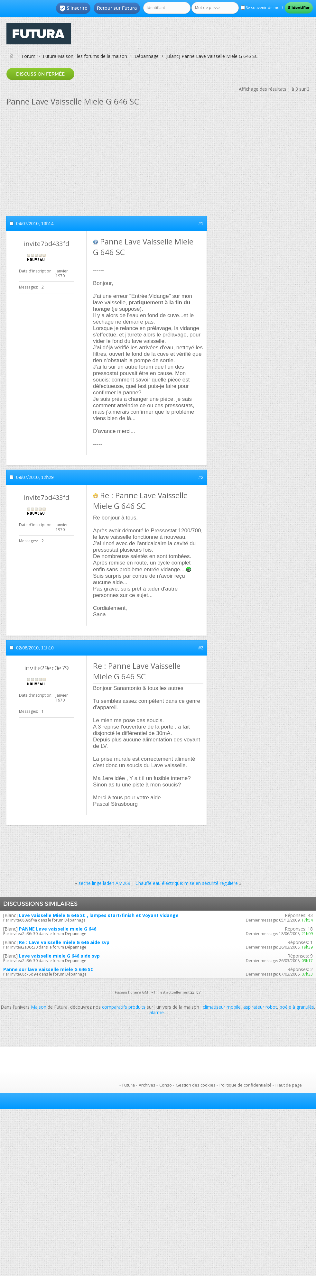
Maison (38, 1007)
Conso (165, 1085)
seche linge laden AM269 (104, 883)
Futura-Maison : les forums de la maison (85, 56)
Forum (28, 56)
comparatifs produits (123, 1007)
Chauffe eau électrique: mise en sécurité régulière (186, 883)
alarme (156, 1012)
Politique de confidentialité (245, 1085)
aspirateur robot (260, 1007)
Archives (147, 1085)
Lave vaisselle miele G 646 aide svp (59, 956)
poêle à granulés (297, 1007)
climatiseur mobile (222, 1007)
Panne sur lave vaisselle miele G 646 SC (48, 969)
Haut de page (288, 1085)
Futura (128, 1085)
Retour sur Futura (117, 8)
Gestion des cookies (196, 1085)
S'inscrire (73, 8)
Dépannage (147, 56)
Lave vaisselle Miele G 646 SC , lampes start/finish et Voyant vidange (99, 915)
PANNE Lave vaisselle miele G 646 (57, 929)
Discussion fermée (40, 74)
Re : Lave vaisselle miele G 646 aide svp (64, 942)
